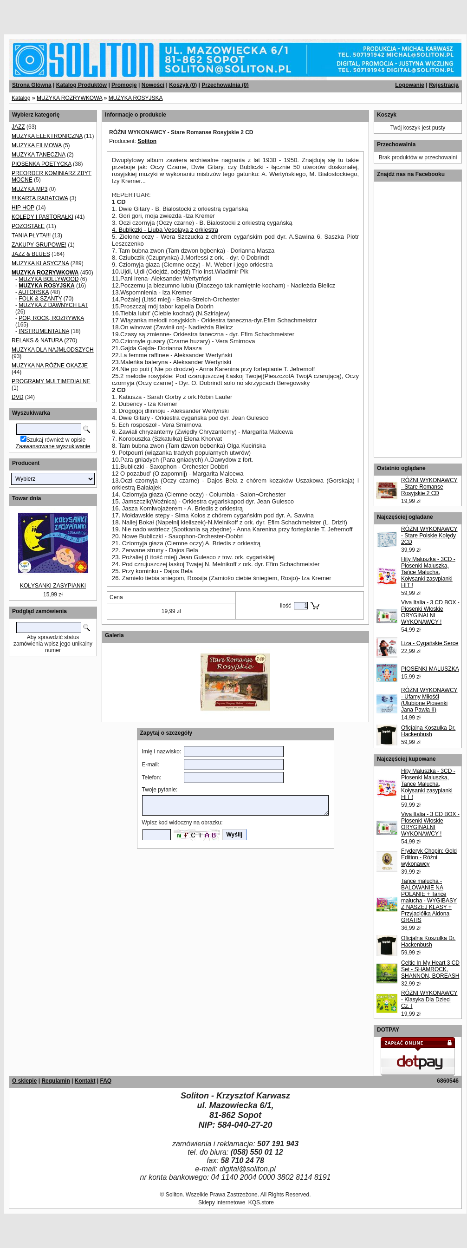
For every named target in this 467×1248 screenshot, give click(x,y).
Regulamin (55, 1081)
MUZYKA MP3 (29, 189)
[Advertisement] (112, 14)
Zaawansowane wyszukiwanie (53, 446)
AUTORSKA (34, 292)
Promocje (124, 85)
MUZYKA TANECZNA (38, 154)
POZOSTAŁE (28, 226)
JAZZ (18, 127)
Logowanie (409, 85)
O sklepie (24, 1081)
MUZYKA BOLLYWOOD (48, 279)
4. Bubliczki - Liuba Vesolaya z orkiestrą (165, 229)
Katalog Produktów (81, 85)
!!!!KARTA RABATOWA (40, 198)
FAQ (105, 1081)
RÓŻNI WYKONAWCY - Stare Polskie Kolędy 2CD (429, 535)
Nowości (153, 85)
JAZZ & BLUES (31, 254)
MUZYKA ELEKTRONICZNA (47, 136)
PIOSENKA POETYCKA (41, 164)
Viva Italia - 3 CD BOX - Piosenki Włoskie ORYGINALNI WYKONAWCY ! (430, 612)
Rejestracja (444, 85)
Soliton (146, 141)
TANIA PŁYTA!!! (31, 235)
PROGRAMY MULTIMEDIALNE (51, 381)
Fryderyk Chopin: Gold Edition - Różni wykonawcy (429, 857)
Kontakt (85, 1081)
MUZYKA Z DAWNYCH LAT (53, 305)
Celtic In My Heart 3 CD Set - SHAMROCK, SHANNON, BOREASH (430, 969)
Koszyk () (183, 85)
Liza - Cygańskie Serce (429, 643)
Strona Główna (32, 85)
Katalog (21, 98)
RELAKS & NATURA (37, 340)
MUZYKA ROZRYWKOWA (69, 98)
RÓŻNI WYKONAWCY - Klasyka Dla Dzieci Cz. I (429, 999)
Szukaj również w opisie (55, 440)
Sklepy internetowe (221, 1202)
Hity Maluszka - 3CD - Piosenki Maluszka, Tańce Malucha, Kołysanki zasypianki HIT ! (428, 572)
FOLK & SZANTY (40, 298)
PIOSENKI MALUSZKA (430, 669)
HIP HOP (23, 207)
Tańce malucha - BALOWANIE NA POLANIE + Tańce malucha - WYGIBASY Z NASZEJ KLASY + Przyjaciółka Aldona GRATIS (429, 900)
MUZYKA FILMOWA (37, 145)
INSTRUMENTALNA (44, 331)
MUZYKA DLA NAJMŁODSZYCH (53, 349)
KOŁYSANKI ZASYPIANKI (53, 585)
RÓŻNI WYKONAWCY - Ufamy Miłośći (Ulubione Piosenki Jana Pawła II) (429, 700)
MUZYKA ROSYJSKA (136, 98)
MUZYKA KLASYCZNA (40, 263)
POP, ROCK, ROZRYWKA (51, 318)
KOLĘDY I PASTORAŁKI (42, 217)
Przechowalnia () (224, 85)
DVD (17, 397)
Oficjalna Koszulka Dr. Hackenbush (428, 731)
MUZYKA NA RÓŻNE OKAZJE (50, 365)
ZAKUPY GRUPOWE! (39, 245)
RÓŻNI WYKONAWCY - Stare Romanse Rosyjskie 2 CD (429, 487)
